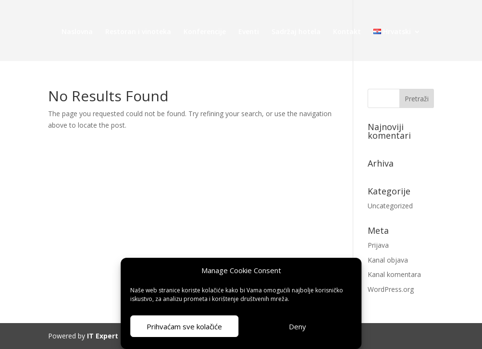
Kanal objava (388, 260)
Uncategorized (390, 205)
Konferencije (205, 32)
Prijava (378, 245)
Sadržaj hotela (296, 32)
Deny (297, 326)
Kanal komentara (394, 274)
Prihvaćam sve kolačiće (184, 326)
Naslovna (77, 32)
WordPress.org (391, 289)
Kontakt (347, 32)
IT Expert (102, 335)
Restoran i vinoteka (138, 32)
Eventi (248, 32)
